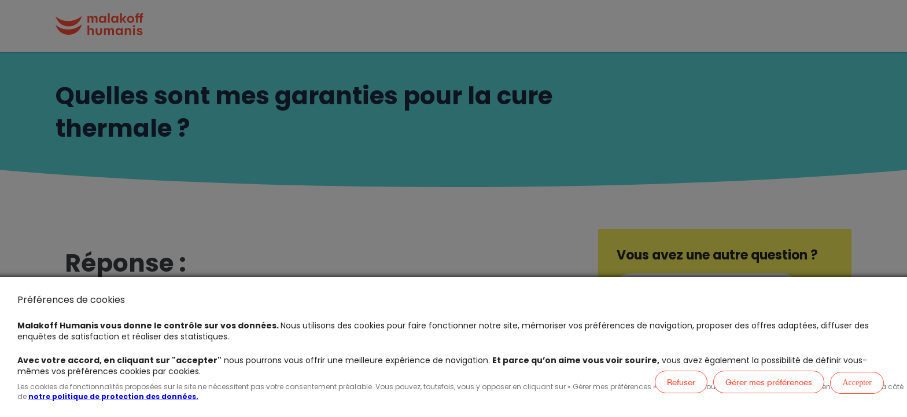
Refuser (681, 382)
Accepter (857, 382)
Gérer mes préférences (768, 382)
